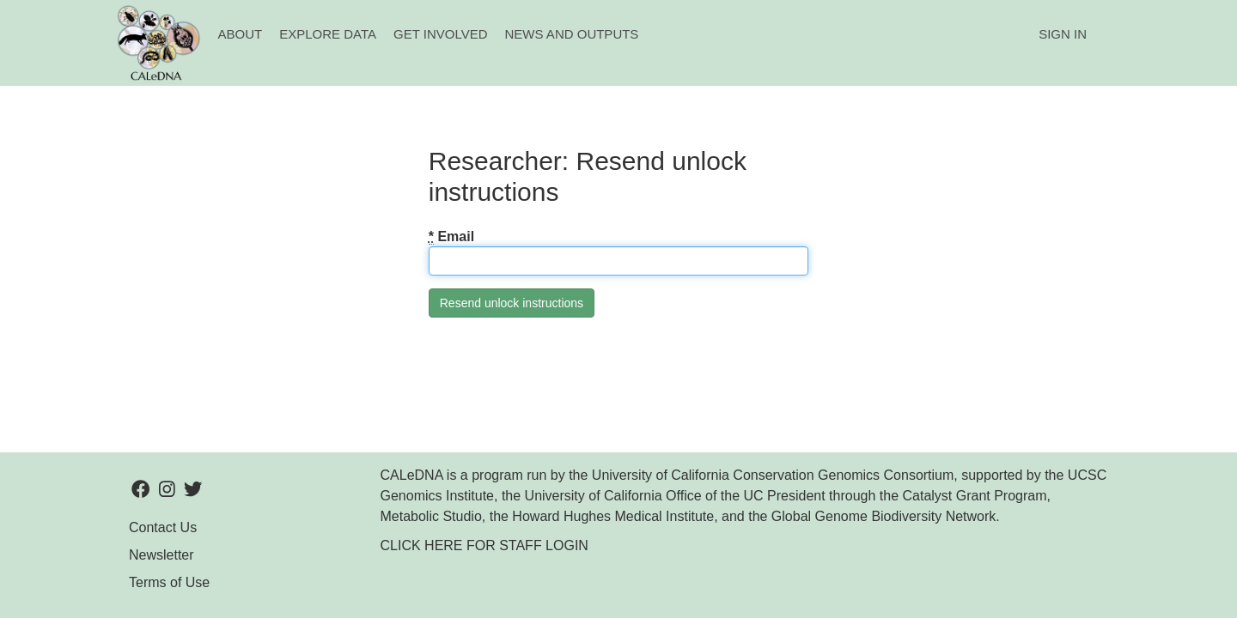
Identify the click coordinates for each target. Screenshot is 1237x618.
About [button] (240, 34)
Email (451, 236)
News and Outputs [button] (572, 34)
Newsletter (161, 555)
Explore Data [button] (327, 34)
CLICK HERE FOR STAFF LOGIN (484, 545)
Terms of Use (169, 582)
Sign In (1063, 34)
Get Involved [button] (440, 34)
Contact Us (163, 527)
